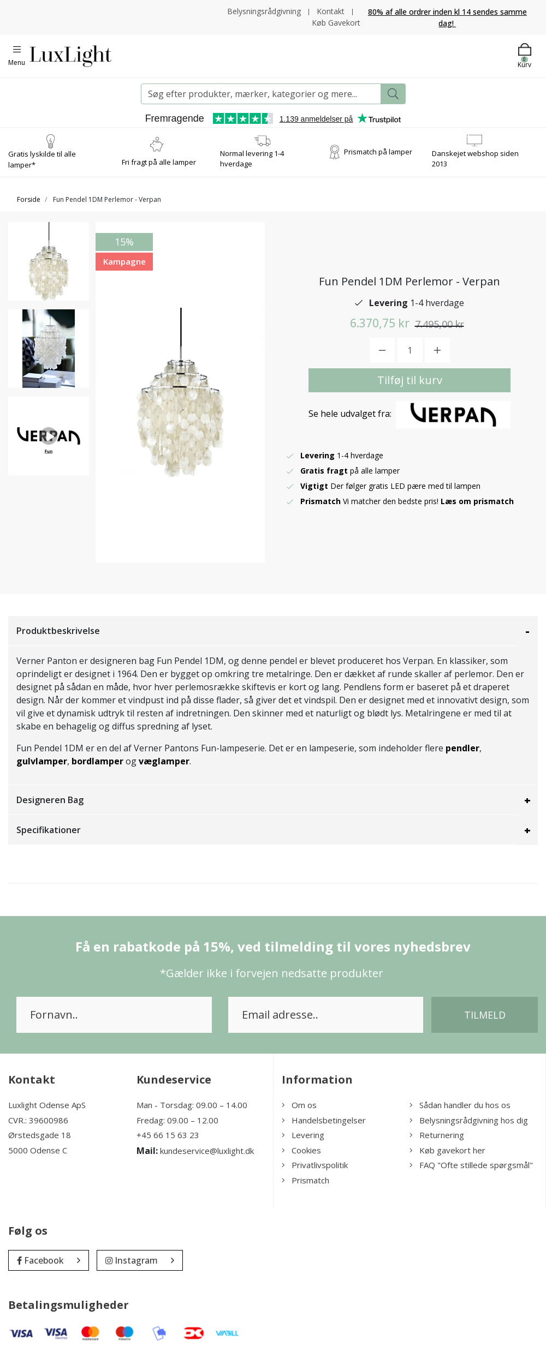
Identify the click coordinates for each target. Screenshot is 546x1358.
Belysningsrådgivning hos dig (469, 1120)
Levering (303, 1134)
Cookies (301, 1150)
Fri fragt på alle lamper (159, 162)
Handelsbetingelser (324, 1120)
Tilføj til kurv (409, 380)
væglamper (164, 761)
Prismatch (305, 1180)
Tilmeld (485, 1014)
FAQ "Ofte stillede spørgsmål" (471, 1164)
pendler (462, 748)
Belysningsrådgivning (264, 11)
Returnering (437, 1134)
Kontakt (331, 11)
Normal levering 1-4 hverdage (252, 158)
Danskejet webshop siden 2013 (475, 158)
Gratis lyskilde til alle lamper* (42, 159)
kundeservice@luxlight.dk (207, 1150)
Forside (28, 199)
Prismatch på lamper (378, 152)
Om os (299, 1104)
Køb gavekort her (447, 1150)
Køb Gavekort (336, 22)
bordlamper (97, 761)
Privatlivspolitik (315, 1164)
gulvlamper (41, 761)
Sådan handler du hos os (460, 1104)
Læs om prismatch (477, 501)
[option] (48, 261)
